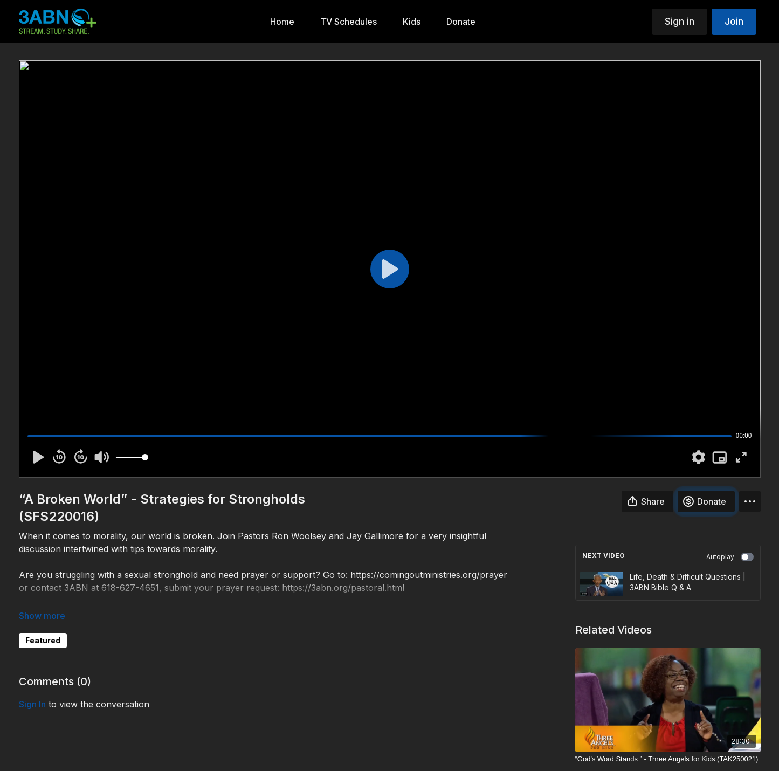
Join (734, 21)
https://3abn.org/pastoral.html (343, 587)
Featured (42, 640)
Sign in (679, 21)
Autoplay (730, 557)
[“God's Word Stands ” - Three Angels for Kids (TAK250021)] (668, 759)
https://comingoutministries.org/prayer (428, 574)
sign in (32, 704)
